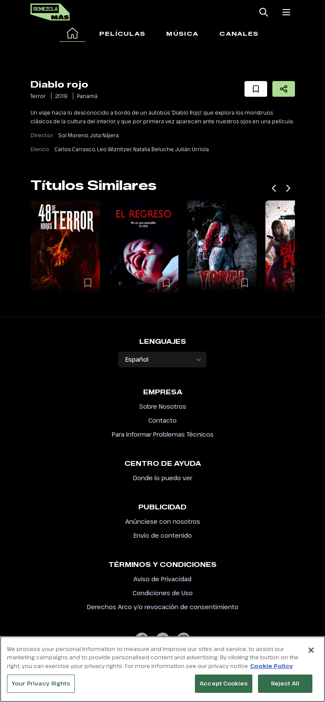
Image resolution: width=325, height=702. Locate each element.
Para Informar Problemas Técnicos (163, 434)
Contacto (162, 420)
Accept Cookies (224, 686)
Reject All (285, 686)
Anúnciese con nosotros (162, 521)
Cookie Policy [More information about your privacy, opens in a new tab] (271, 668)
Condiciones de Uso (163, 593)
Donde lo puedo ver (162, 478)
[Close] (311, 652)
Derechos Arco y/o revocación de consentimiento (162, 607)
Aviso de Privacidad (162, 579)
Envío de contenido (163, 535)
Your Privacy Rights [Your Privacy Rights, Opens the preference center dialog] (41, 686)
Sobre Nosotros (162, 406)
